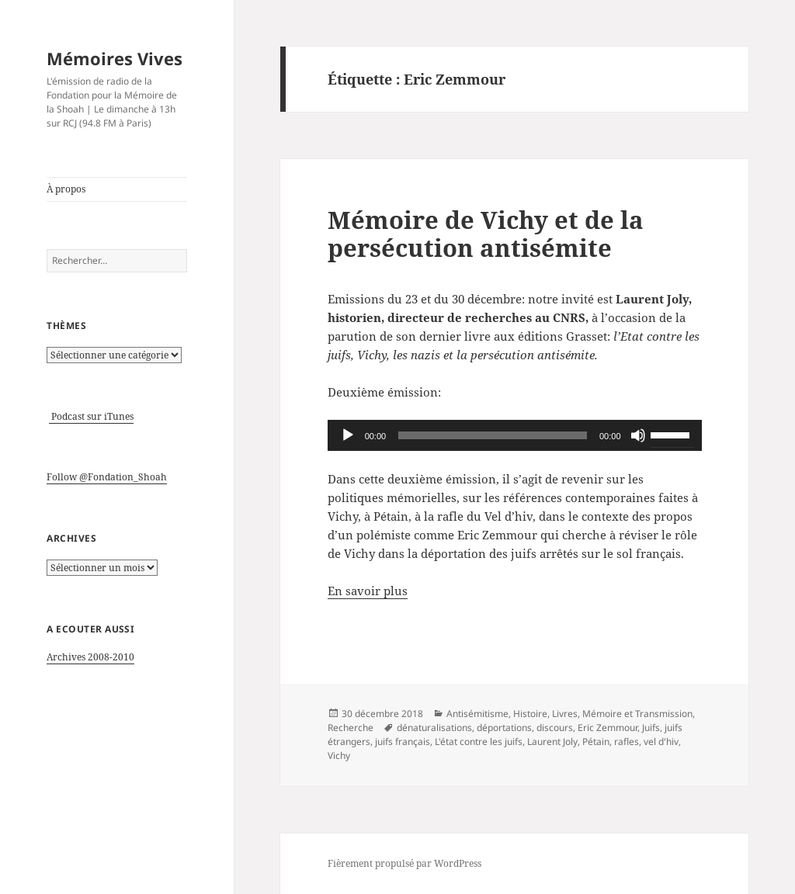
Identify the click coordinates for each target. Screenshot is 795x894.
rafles (626, 741)
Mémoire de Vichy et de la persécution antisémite (486, 233)
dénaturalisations (434, 727)
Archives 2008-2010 (90, 657)
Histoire (530, 713)
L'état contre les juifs (478, 741)
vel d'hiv (661, 741)
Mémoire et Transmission (637, 713)
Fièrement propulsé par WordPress (404, 863)
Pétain (595, 741)
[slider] (492, 435)
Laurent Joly (552, 741)
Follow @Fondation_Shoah (107, 476)
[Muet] (638, 435)
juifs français (402, 741)
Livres (565, 713)
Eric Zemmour (607, 727)
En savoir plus (368, 590)
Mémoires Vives (114, 58)
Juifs (651, 727)
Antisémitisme (477, 713)
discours (554, 727)
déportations (504, 727)
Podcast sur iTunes (91, 416)
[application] (515, 435)
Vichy (339, 755)
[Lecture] (348, 435)
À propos (66, 189)
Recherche (350, 727)
